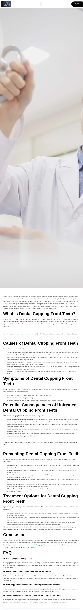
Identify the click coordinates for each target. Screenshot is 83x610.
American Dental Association (22, 334)
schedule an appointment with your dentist (23, 545)
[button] (41, 4)
